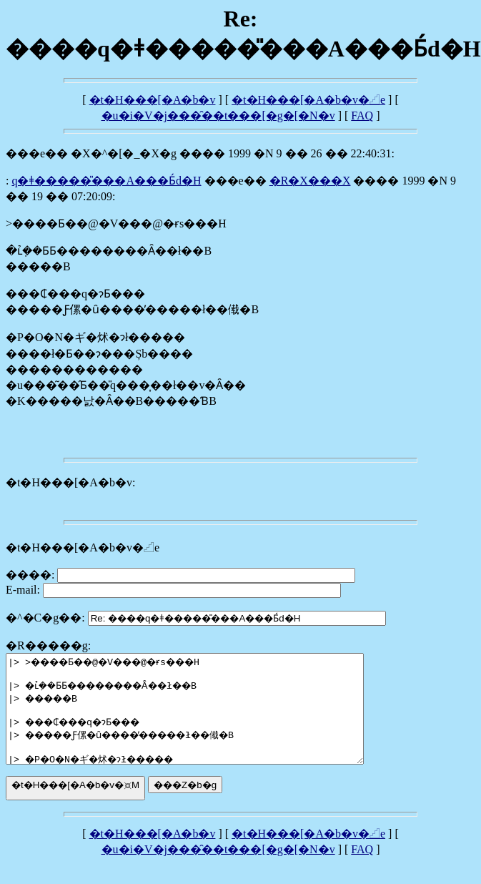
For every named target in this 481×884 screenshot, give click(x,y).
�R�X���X (310, 181)
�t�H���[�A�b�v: (70, 482)
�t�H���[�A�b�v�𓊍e (308, 100)
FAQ (362, 115)
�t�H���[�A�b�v (152, 100)
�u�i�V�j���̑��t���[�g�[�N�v (218, 115)
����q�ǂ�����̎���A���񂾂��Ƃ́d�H (106, 181)
